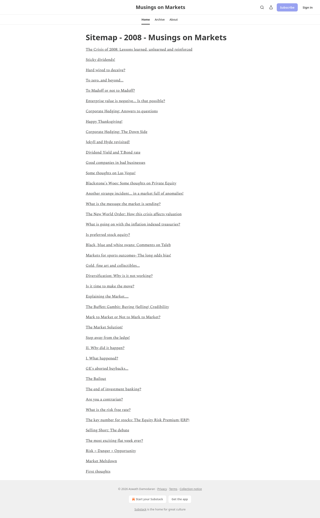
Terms (173, 489)
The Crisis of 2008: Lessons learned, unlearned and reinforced (139, 49)
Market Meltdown (101, 461)
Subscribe (287, 7)
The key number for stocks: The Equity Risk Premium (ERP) (137, 420)
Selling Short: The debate (107, 430)
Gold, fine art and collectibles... (113, 266)
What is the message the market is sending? (123, 204)
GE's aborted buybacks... (107, 369)
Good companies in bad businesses (115, 163)
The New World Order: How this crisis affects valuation (134, 214)
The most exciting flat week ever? (114, 441)
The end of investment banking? (113, 389)
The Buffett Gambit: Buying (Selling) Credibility (127, 307)
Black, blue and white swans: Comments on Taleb (128, 245)
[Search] (262, 7)
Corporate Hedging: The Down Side (116, 132)
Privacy (162, 489)
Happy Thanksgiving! (104, 122)
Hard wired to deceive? (105, 70)
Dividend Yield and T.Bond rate (113, 152)
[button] (145, 20)
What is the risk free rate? (108, 410)
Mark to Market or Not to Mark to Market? (123, 317)
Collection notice (191, 489)
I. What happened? (102, 358)
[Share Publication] (271, 7)
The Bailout (96, 379)
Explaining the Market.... (107, 296)
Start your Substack (147, 499)
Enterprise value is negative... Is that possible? (125, 101)
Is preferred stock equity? (108, 235)
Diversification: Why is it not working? (119, 276)
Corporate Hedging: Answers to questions (122, 111)
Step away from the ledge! (108, 338)
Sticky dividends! (100, 60)
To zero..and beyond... (104, 80)
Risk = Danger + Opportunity (111, 451)
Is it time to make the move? (110, 286)
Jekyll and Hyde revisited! (108, 142)
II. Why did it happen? (105, 348)
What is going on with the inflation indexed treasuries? (133, 224)
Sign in (308, 7)
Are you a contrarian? (104, 399)
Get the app (180, 499)
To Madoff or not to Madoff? (110, 91)
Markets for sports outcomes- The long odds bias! (128, 255)
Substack (140, 509)
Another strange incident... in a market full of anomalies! (134, 193)
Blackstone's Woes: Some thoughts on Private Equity (131, 183)
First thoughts (98, 471)
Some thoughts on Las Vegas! (111, 173)
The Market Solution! (104, 327)
